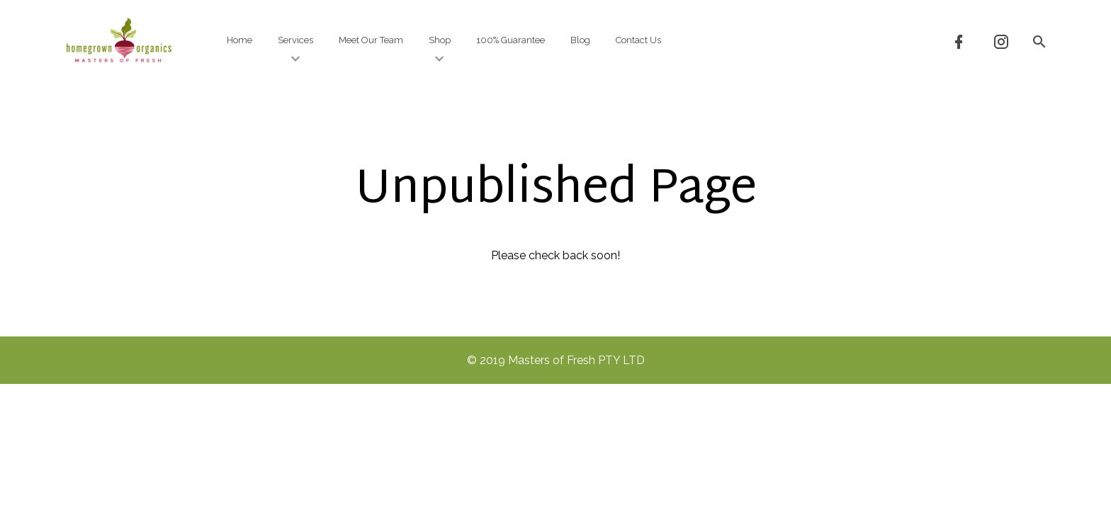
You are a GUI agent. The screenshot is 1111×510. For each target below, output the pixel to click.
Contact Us (638, 40)
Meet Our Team (371, 40)
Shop (440, 49)
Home (239, 40)
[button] (1039, 40)
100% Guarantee (510, 40)
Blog (580, 40)
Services (295, 49)
